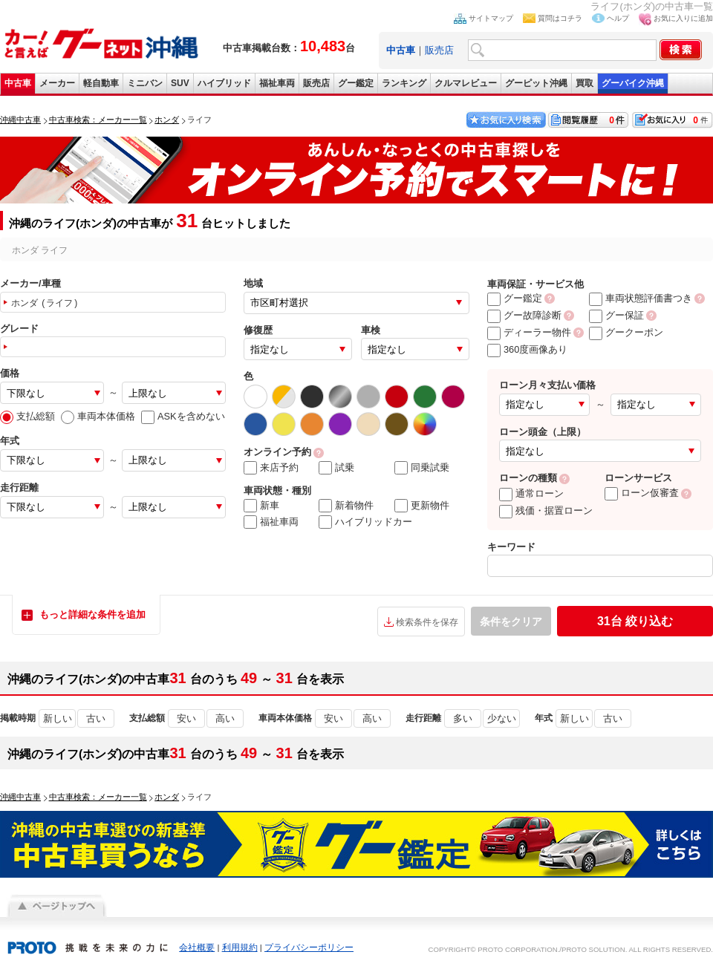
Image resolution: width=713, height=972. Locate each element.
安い (186, 718)
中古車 (17, 83)
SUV (180, 83)
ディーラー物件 (529, 332)
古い (95, 718)
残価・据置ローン (546, 510)
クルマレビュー (465, 83)
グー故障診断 (524, 315)
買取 (584, 83)
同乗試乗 (421, 467)
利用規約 (240, 947)
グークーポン (626, 332)
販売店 (439, 50)
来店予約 (271, 467)
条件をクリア (511, 621)
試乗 (336, 467)
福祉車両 (277, 83)
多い (462, 718)
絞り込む (635, 621)
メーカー (57, 83)
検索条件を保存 (427, 622)
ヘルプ (618, 18)
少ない (501, 718)
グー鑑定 (356, 83)
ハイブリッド (224, 83)
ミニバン (145, 83)
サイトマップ (491, 18)
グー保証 (616, 315)
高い (225, 718)
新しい (57, 718)
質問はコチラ (560, 18)
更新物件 (421, 505)
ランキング (404, 83)
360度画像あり (527, 349)
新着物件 (346, 505)
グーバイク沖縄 (633, 83)
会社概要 (197, 947)
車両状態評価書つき (640, 298)
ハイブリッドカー (365, 522)
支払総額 (27, 416)
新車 (261, 505)
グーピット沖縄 (536, 83)
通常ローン (531, 493)
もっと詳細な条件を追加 (92, 614)
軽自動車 (101, 83)
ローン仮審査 (642, 492)
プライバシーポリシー (309, 947)
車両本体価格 (98, 416)
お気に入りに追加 (683, 18)
